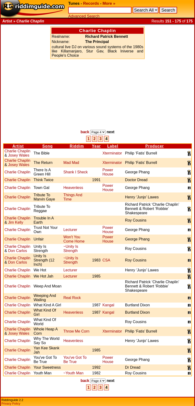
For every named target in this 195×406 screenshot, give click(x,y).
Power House (107, 172)
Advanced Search (83, 16)
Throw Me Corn (76, 331)
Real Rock (72, 298)
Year (96, 146)
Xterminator (112, 153)
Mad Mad (71, 163)
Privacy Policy (10, 403)
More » (108, 3)
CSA (106, 260)
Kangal (108, 305)
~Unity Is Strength (70, 248)
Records (91, 3)
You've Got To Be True (74, 359)
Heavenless (73, 188)
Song (47, 146)
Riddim (77, 146)
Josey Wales (18, 155)
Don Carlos (17, 251)
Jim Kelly (15, 222)
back (85, 132)
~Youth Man (73, 373)
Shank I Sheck (75, 172)
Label (112, 146)
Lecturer (70, 230)
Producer (154, 146)
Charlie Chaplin (17, 151)
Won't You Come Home (74, 239)
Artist (18, 146)
